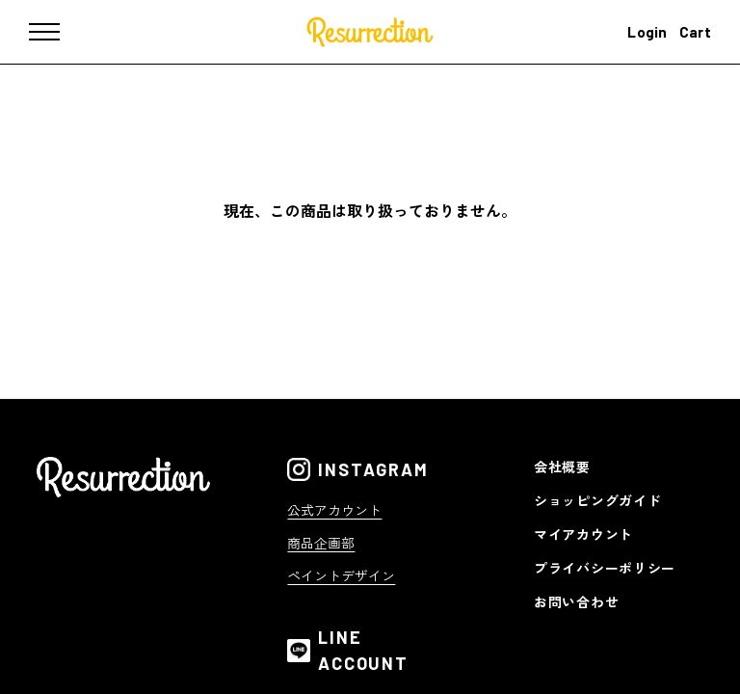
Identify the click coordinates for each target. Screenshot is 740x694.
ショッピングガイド (597, 500)
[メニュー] (58, 31)
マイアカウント (583, 534)
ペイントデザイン (341, 575)
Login (647, 31)
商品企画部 (321, 542)
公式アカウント (334, 510)
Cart (695, 31)
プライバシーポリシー (604, 567)
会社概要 (562, 466)
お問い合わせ (576, 601)
